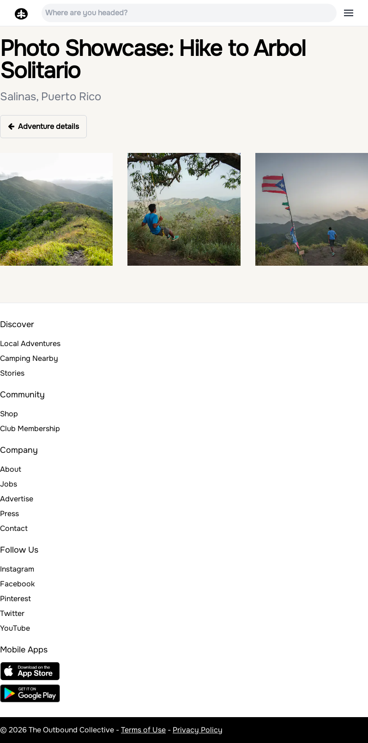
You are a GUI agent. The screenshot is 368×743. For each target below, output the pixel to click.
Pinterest (15, 598)
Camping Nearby (29, 358)
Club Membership (30, 428)
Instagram (17, 569)
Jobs (8, 484)
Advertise (16, 499)
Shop (9, 414)
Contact (14, 528)
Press (9, 513)
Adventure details (43, 126)
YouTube (15, 628)
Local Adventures (30, 343)
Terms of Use (143, 730)
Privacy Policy (198, 730)
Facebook (17, 584)
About (10, 469)
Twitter (12, 613)
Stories (12, 373)
